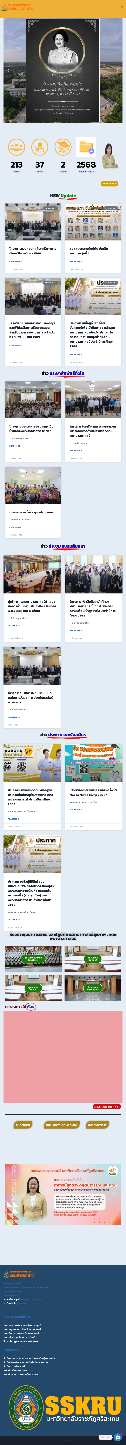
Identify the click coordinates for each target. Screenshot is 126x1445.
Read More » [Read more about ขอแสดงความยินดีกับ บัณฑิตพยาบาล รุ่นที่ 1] (76, 261)
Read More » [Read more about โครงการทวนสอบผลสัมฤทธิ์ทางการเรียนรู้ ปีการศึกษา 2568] (15, 261)
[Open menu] (122, 7)
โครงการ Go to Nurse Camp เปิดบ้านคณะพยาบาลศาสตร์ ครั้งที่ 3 (31, 428)
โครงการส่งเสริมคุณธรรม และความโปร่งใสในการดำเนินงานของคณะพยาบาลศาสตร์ (93, 431)
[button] (8, 70)
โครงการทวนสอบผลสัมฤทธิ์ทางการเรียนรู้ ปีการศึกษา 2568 (32, 251)
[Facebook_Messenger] (118, 1437)
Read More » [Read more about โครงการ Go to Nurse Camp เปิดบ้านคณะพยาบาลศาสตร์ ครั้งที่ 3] (15, 446)
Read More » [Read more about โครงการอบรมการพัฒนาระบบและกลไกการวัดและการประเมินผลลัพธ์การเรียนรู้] (14, 717)
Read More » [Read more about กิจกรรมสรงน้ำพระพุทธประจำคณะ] (15, 527)
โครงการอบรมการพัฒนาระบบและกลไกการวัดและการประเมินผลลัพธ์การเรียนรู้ (30, 698)
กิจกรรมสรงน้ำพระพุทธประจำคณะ (31, 512)
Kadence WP (71, 1440)
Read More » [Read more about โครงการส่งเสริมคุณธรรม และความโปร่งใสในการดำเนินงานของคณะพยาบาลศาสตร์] (76, 450)
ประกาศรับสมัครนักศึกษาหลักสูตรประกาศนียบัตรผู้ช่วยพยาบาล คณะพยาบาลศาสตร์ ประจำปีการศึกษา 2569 (30, 797)
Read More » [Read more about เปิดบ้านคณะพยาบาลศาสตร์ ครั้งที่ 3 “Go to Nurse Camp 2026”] (76, 809)
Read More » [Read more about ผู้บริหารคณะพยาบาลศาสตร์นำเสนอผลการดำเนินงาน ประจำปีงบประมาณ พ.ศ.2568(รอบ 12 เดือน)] (14, 625)
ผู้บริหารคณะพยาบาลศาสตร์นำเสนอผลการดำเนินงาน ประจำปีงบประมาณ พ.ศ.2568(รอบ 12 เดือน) (32, 606)
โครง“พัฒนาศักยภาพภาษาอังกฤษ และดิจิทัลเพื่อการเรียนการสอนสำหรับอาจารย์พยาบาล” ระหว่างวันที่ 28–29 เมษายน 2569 (32, 330)
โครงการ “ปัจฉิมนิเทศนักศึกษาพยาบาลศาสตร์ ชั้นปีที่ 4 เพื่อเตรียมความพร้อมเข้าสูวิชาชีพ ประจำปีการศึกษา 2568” (93, 608)
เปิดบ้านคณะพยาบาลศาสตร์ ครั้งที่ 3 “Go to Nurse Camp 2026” (93, 792)
